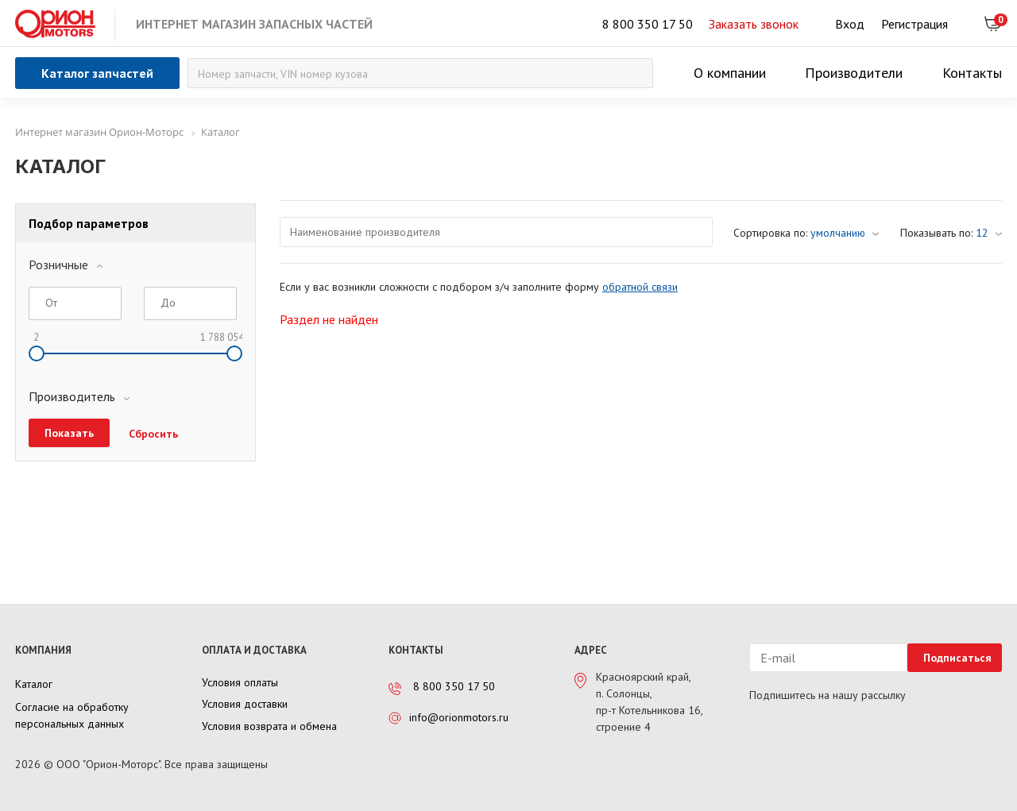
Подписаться (957, 658)
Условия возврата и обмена (269, 726)
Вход (849, 24)
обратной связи (640, 287)
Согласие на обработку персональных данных (72, 715)
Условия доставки (245, 704)
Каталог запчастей (97, 73)
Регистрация (914, 24)
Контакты (972, 73)
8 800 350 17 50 (647, 24)
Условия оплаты (240, 682)
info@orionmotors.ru (458, 717)
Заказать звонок (754, 24)
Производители (854, 73)
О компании (730, 73)
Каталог (33, 684)
